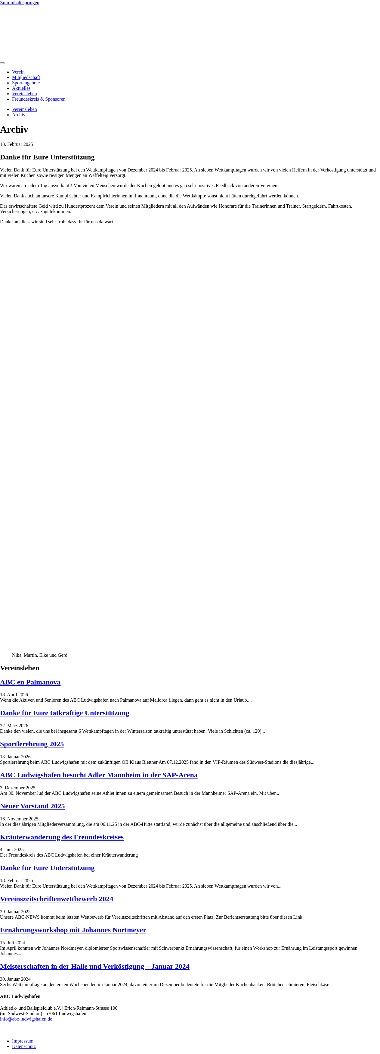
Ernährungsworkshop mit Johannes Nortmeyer (73, 930)
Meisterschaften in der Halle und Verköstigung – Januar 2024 (95, 966)
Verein (18, 71)
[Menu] (2, 63)
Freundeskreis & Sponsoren (39, 99)
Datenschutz (24, 1046)
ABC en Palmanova (30, 682)
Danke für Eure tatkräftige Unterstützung (64, 713)
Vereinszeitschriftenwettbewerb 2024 (56, 899)
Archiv (18, 114)
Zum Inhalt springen (19, 2)
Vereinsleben (24, 93)
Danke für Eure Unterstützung (47, 868)
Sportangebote (26, 82)
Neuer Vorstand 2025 (32, 806)
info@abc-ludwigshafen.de (26, 1018)
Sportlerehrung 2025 (32, 744)
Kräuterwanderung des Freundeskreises (62, 837)
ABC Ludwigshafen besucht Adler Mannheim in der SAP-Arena (99, 775)
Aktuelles (21, 88)
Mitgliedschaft (26, 77)
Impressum (22, 1040)
